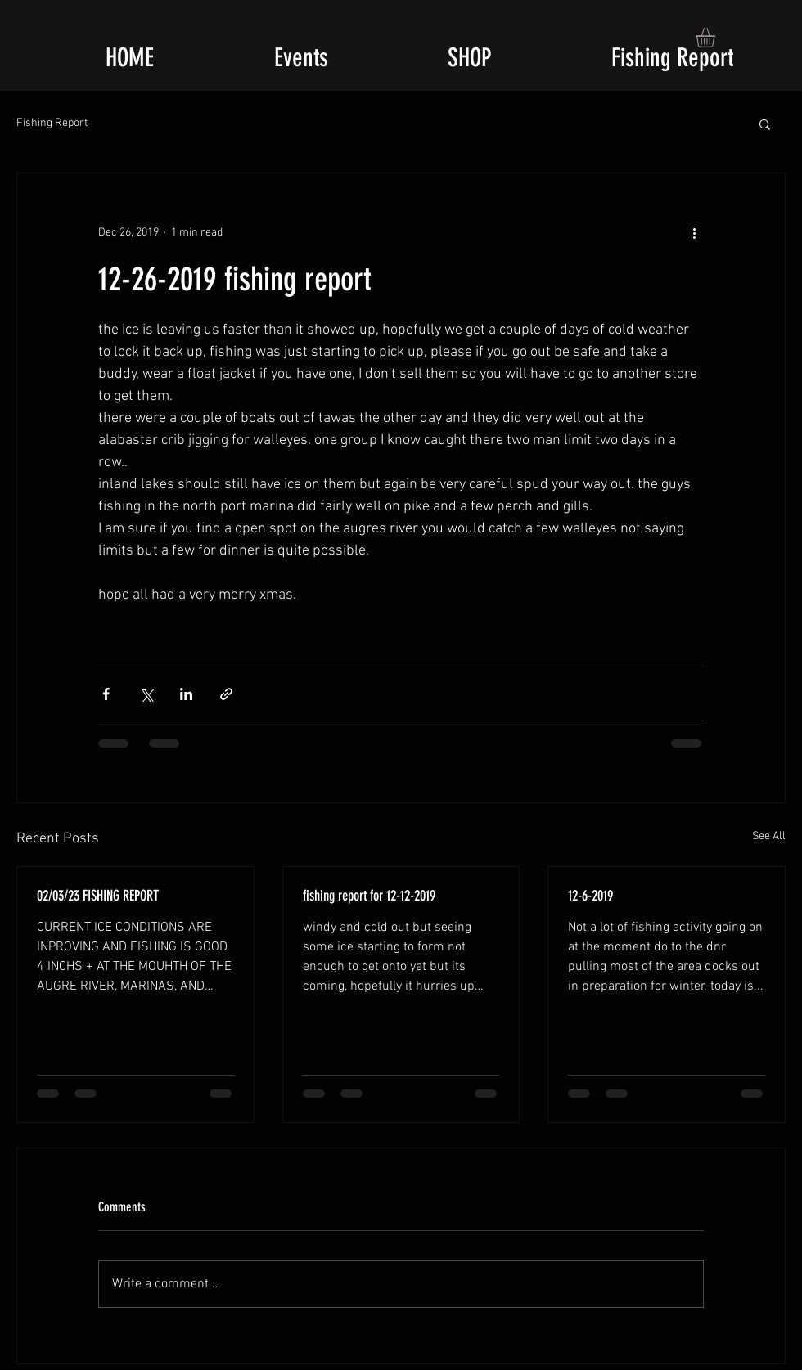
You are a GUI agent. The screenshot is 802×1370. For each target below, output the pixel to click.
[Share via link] (226, 694)
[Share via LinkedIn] (186, 694)
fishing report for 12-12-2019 (369, 896)
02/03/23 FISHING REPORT (98, 896)
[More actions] (694, 232)
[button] (717, 37)
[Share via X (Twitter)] (146, 694)
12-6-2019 (590, 896)
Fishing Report (52, 123)
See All (769, 836)
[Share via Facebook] (106, 694)
